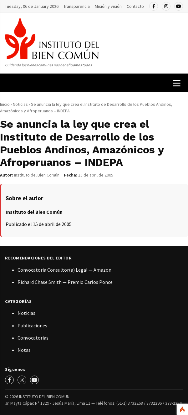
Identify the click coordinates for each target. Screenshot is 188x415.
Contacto (135, 6)
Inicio (5, 104)
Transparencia (77, 6)
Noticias (21, 104)
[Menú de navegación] (176, 83)
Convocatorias (33, 338)
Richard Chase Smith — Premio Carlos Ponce (65, 282)
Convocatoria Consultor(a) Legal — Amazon (64, 270)
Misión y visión (108, 6)
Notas (24, 350)
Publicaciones (32, 325)
